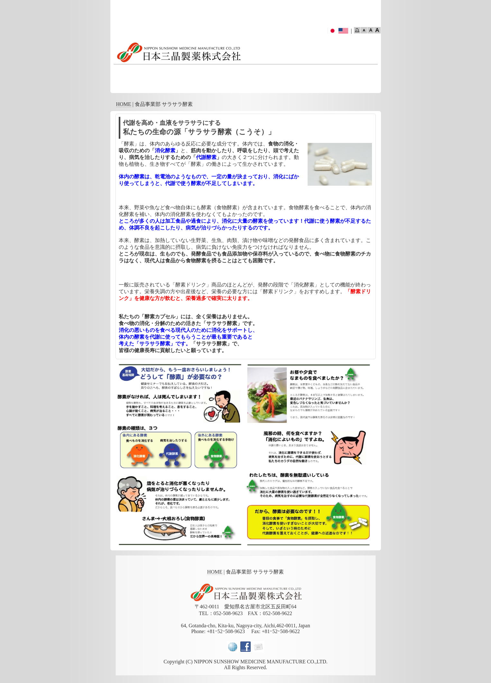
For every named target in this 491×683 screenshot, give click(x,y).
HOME (123, 104)
